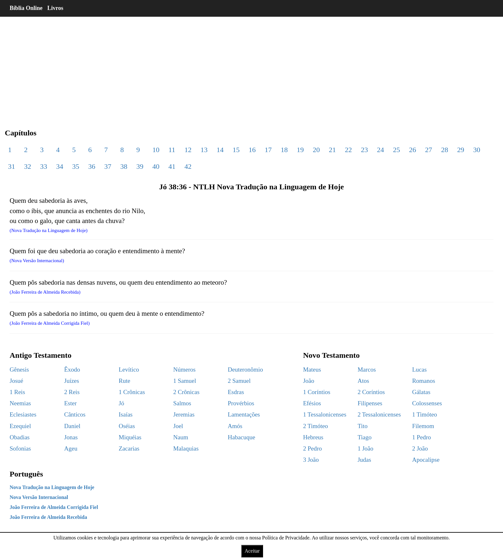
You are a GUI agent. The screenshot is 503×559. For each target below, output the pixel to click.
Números (184, 369)
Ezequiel (20, 426)
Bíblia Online (26, 8)
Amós (235, 426)
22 (348, 150)
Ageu (70, 448)
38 (123, 166)
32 (27, 166)
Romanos (423, 380)
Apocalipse (425, 459)
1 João (365, 448)
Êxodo (72, 369)
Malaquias (186, 448)
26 (412, 150)
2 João (420, 448)
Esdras (236, 392)
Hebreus (313, 437)
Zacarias (129, 448)
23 (364, 150)
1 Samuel (184, 380)
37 (107, 166)
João (308, 380)
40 (155, 166)
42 (188, 166)
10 (155, 150)
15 (236, 150)
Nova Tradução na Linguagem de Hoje (52, 487)
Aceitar (252, 551)
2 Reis (72, 392)
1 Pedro (421, 437)
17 (268, 150)
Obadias (20, 437)
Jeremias (183, 414)
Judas (364, 459)
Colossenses (427, 403)
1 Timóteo (424, 414)
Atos (363, 380)
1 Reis (17, 392)
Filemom (423, 426)
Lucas (419, 369)
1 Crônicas (132, 392)
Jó (121, 403)
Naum (180, 437)
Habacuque (241, 437)
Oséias (127, 426)
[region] (251, 67)
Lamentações (244, 414)
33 (43, 166)
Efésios (312, 403)
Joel (178, 426)
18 (284, 150)
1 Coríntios (316, 392)
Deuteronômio (245, 369)
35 (75, 166)
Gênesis (19, 369)
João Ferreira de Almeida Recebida (48, 517)
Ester (70, 403)
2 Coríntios (371, 392)
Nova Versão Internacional (39, 497)
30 (476, 150)
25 (396, 150)
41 (171, 166)
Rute (124, 380)
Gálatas (421, 392)
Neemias (20, 403)
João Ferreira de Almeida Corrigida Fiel (54, 507)
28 (444, 150)
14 (220, 150)
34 (59, 166)
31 (11, 166)
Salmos (182, 403)
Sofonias (20, 448)
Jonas (71, 437)
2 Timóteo (315, 426)
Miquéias (130, 437)
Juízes (71, 380)
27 (428, 150)
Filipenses (370, 403)
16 (252, 150)
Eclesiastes (23, 414)
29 (460, 150)
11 (171, 150)
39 (139, 166)
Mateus (312, 369)
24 (380, 150)
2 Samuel (239, 380)
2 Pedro (312, 448)
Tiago (365, 437)
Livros (55, 8)
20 (316, 150)
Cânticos (75, 414)
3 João (311, 459)
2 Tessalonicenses (379, 414)
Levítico (129, 369)
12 (188, 150)
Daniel (72, 426)
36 (91, 166)
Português (26, 474)
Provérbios (241, 403)
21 (332, 150)
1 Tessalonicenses (324, 414)
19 (300, 150)
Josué (16, 380)
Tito (363, 426)
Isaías (125, 414)
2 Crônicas (186, 392)
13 (204, 150)
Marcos (367, 369)
